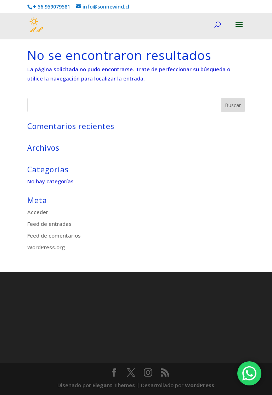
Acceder (37, 212)
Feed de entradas (49, 223)
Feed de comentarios (54, 235)
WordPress (199, 385)
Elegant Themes (113, 385)
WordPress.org (46, 247)
